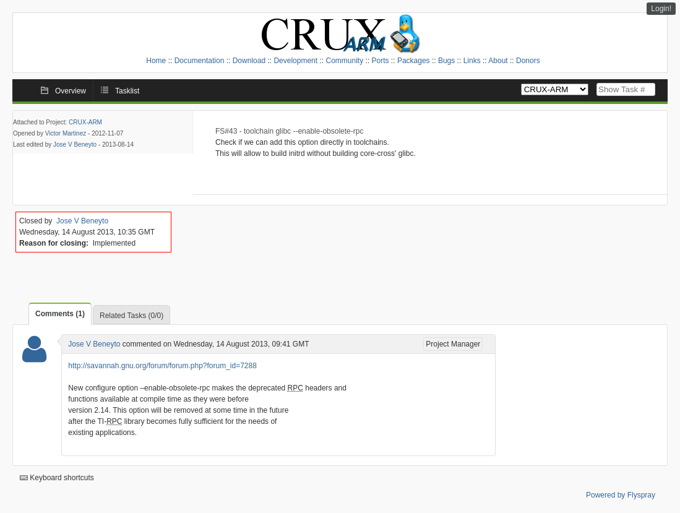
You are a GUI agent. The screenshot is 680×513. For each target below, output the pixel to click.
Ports (380, 60)
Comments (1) (60, 313)
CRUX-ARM (85, 122)
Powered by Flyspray (620, 495)
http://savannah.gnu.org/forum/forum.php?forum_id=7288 (162, 365)
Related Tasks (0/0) (131, 315)
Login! (661, 8)
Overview (70, 91)
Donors (528, 60)
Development (295, 60)
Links (472, 60)
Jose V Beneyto (75, 144)
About (497, 60)
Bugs (446, 60)
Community (344, 60)
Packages (413, 60)
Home (156, 60)
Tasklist (127, 91)
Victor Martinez (66, 133)
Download (249, 60)
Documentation (199, 60)
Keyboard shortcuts (57, 477)
